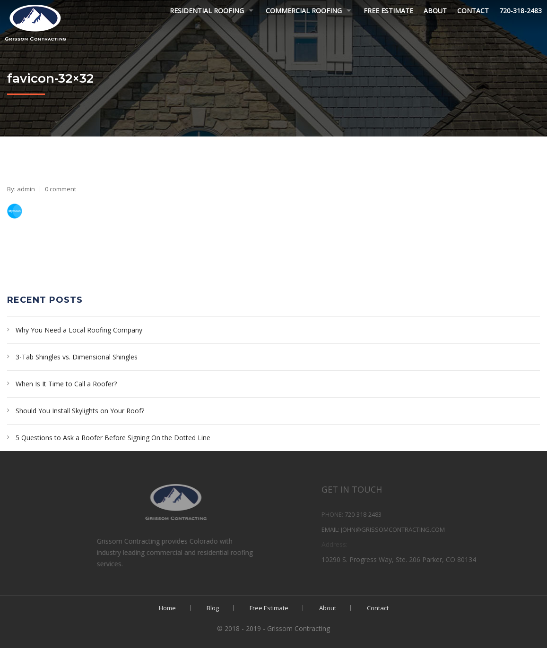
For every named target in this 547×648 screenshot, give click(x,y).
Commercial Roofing (304, 10)
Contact (473, 10)
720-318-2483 (520, 10)
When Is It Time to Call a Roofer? (66, 383)
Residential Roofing (207, 10)
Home (167, 608)
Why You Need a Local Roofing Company (79, 329)
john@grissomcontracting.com (428, 529)
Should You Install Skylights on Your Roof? (80, 410)
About (435, 10)
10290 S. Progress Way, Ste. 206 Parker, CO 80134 (434, 559)
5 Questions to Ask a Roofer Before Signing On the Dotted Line (113, 437)
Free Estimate (388, 10)
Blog (213, 608)
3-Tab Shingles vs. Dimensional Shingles (77, 356)
